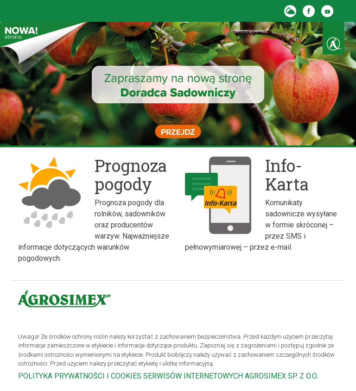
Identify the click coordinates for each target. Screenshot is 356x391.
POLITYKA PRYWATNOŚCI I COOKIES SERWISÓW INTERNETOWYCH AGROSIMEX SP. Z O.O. (168, 376)
